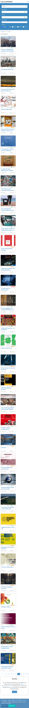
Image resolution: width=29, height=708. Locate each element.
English (10, 26)
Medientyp (4, 20)
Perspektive (4, 9)
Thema (3, 14)
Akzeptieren (12, 705)
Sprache (3, 24)
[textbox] (14, 22)
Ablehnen (5, 705)
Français (20, 26)
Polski (26, 26)
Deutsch (5, 26)
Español (15, 26)
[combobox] (14, 22)
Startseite (3, 31)
